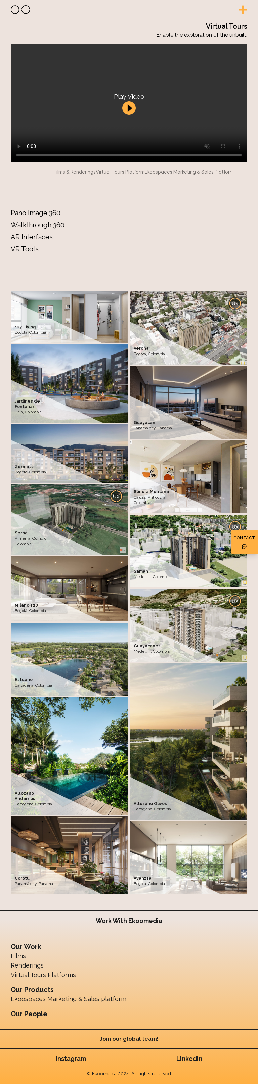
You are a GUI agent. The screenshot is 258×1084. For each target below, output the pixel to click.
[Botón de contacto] (244, 542)
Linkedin (189, 1058)
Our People (29, 1014)
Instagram (71, 1058)
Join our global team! (129, 1039)
